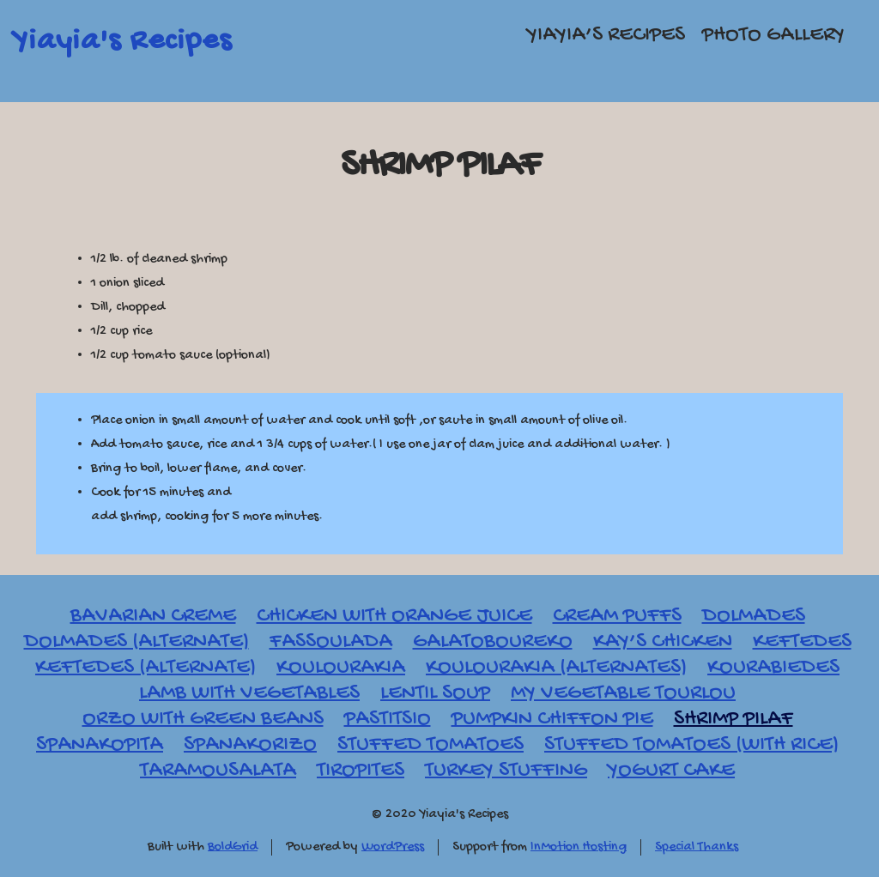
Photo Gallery (773, 35)
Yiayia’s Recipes (606, 35)
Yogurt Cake (671, 771)
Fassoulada (331, 642)
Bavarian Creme (153, 616)
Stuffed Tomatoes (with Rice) (691, 745)
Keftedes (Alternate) (145, 668)
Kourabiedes (773, 668)
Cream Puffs (617, 616)
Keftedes (802, 642)
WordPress (392, 847)
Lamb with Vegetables (249, 693)
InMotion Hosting (578, 847)
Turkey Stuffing (506, 771)
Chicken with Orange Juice (394, 616)
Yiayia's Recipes (122, 41)
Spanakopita (99, 745)
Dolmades (753, 616)
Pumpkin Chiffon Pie (552, 719)
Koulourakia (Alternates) (556, 668)
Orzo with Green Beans (203, 719)
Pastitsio (387, 719)
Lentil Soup (435, 693)
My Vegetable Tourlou (623, 693)
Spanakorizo (250, 745)
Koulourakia (340, 668)
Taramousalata (218, 771)
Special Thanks (696, 847)
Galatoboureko (493, 642)
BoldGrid (233, 847)
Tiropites (360, 771)
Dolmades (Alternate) (136, 642)
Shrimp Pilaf (439, 166)
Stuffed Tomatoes (430, 745)
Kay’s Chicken (662, 642)
